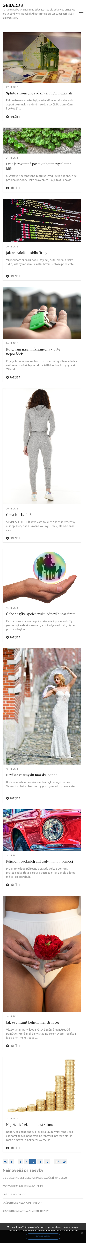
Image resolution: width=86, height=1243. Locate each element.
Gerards (13, 5)
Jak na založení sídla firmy (26, 252)
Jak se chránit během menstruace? (33, 1022)
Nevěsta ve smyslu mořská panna (32, 774)
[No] (81, 1233)
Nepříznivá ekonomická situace (30, 1124)
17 (57, 1161)
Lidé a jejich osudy (14, 1194)
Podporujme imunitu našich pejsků (24, 1186)
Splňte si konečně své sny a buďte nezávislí (39, 93)
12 (46, 1161)
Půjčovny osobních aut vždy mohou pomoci (39, 861)
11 (39, 1161)
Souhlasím (43, 1236)
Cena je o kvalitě (19, 514)
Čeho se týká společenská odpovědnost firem (41, 614)
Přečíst (13, 116)
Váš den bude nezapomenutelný (22, 1202)
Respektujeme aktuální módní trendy (26, 1211)
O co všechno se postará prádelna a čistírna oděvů (35, 1177)
